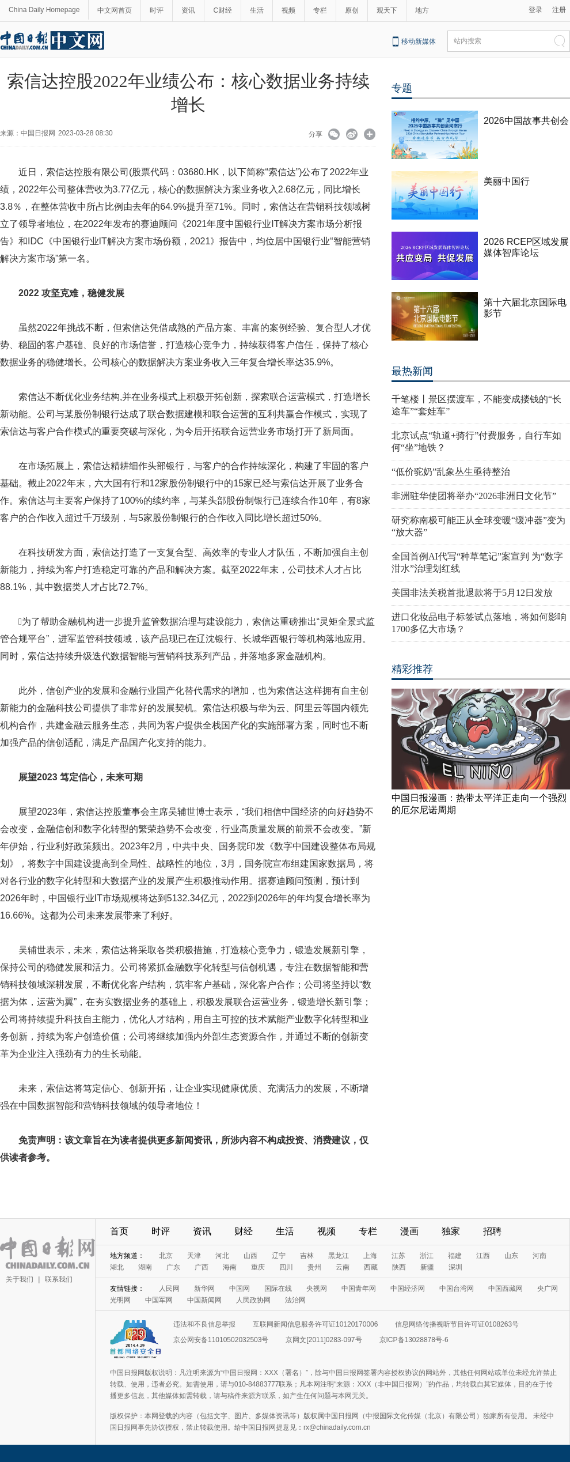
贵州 (314, 1267)
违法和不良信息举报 (204, 1324)
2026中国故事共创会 (526, 121)
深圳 (455, 1267)
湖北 (117, 1267)
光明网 (120, 1300)
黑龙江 (338, 1256)
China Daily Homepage (44, 10)
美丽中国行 (507, 181)
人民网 (169, 1289)
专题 (402, 88)
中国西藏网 (505, 1289)
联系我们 (59, 1279)
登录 (535, 10)
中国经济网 (407, 1289)
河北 (222, 1256)
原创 (352, 10)
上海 (370, 1256)
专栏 (320, 10)
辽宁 (279, 1256)
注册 (559, 10)
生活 (257, 10)
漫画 (409, 1231)
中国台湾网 (456, 1289)
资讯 (188, 10)
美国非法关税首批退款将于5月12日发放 (472, 593)
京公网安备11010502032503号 (220, 1340)
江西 (483, 1256)
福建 (455, 1256)
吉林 (307, 1256)
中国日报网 (38, 133)
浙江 (427, 1256)
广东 (173, 1267)
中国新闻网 (204, 1300)
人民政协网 (253, 1300)
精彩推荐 (412, 669)
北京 (166, 1256)
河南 (539, 1256)
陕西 (399, 1267)
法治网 (295, 1300)
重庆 (258, 1267)
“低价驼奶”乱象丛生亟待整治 (451, 472)
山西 (250, 1256)
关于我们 (19, 1279)
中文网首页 (114, 10)
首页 (119, 1231)
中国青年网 (358, 1289)
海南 (230, 1267)
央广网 (547, 1289)
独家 (451, 1231)
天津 (194, 1256)
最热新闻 (412, 371)
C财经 (222, 10)
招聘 (492, 1231)
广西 (201, 1267)
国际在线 (278, 1289)
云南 (342, 1267)
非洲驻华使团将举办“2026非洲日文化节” (474, 496)
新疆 (427, 1267)
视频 (288, 10)
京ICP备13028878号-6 (414, 1340)
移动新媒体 (418, 41)
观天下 (387, 10)
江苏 (398, 1256)
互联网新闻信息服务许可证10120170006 (315, 1324)
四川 (286, 1267)
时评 (157, 10)
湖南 (145, 1267)
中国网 (239, 1289)
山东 (511, 1256)
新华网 (204, 1289)
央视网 (316, 1289)
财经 (243, 1231)
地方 (422, 10)
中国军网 (159, 1300)
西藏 (371, 1267)
